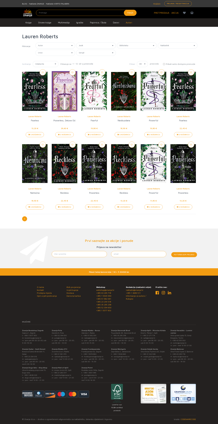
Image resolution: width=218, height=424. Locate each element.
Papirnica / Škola (98, 22)
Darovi (116, 22)
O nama (40, 287)
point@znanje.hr (90, 375)
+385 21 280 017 (60, 373)
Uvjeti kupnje (72, 290)
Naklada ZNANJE (36, 4)
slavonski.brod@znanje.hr (124, 338)
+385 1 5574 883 (89, 354)
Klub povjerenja (73, 287)
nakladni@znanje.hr (134, 290)
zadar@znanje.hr (31, 359)
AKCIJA (175, 13)
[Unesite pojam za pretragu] (86, 13)
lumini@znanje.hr (180, 343)
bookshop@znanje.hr (33, 338)
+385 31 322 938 (149, 354)
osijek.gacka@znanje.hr (152, 357)
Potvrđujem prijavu (184, 255)
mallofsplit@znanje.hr (62, 375)
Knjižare (156, 4)
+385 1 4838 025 (30, 375)
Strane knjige (44, 22)
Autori (129, 22)
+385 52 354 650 (103, 307)
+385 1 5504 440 (103, 296)
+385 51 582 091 (103, 299)
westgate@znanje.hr (122, 357)
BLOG (24, 4)
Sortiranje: (26, 64)
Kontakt (40, 290)
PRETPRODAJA (161, 13)
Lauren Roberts (34, 116)
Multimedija (64, 22)
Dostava (70, 293)
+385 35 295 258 (103, 304)
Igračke (79, 22)
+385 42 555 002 (178, 340)
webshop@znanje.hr (105, 290)
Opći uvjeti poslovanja (47, 296)
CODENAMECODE (188, 419)
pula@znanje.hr (60, 338)
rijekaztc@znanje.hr (62, 357)
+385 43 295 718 (103, 293)
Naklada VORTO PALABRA (57, 4)
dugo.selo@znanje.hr (33, 378)
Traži (130, 13)
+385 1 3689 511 (133, 293)
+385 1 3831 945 (89, 373)
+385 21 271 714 (148, 335)
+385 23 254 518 (103, 301)
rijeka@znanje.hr (90, 338)
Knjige (28, 22)
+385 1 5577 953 (103, 310)
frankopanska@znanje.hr (93, 357)
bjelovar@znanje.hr (180, 357)
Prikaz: (132, 64)
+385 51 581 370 (59, 354)
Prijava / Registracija (178, 4)
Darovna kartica (74, 296)
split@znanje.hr (149, 338)
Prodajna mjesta (44, 293)
